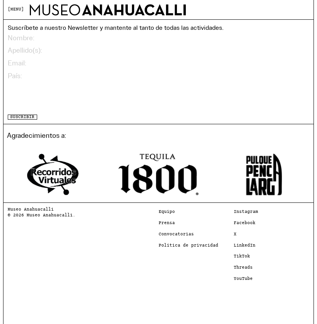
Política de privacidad (188, 245)
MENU (15, 9)
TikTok (242, 256)
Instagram (246, 212)
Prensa (167, 223)
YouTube (243, 279)
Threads (243, 268)
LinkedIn (244, 245)
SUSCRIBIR (22, 117)
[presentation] (66, 97)
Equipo (167, 212)
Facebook (244, 223)
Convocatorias (176, 234)
